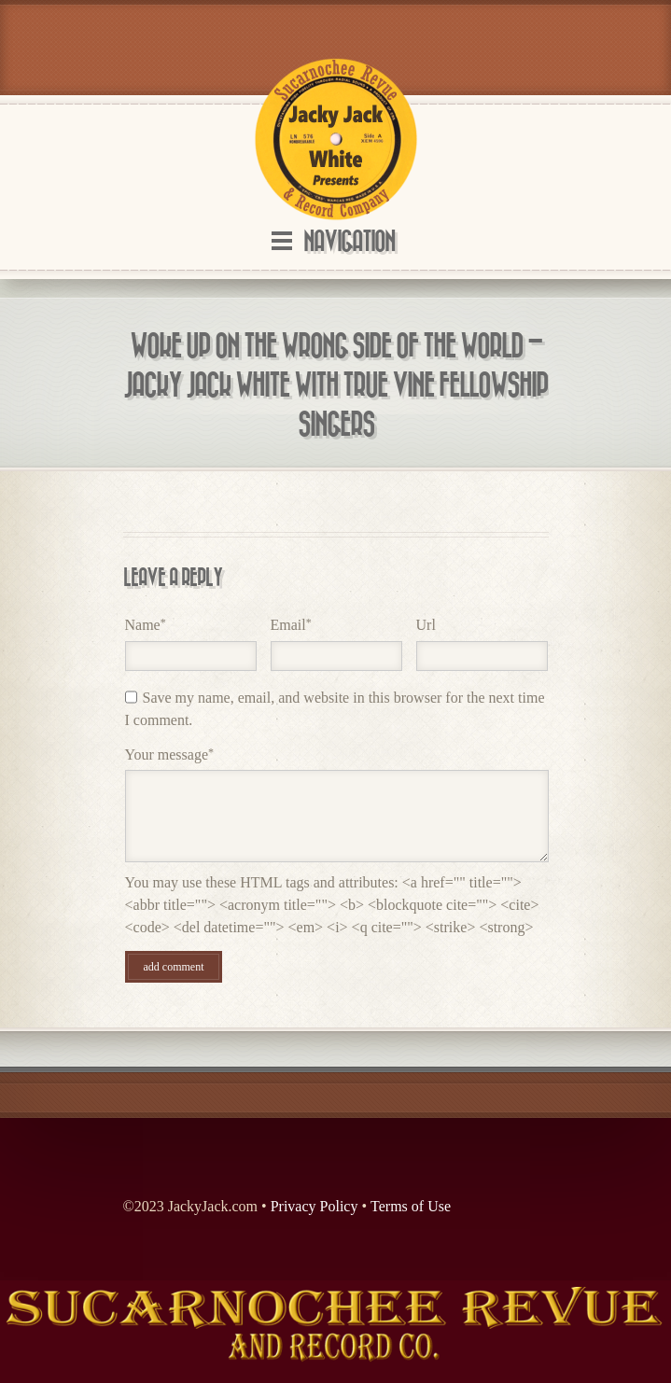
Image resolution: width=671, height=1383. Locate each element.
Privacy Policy (314, 1206)
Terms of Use (410, 1206)
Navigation (349, 242)
